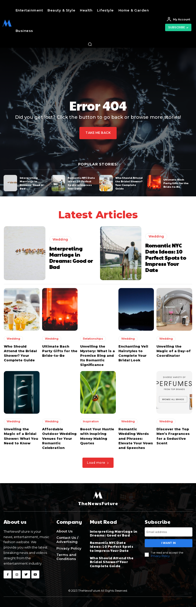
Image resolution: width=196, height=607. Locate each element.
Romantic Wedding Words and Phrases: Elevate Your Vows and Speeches (135, 438)
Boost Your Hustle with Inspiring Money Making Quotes (97, 436)
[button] (90, 44)
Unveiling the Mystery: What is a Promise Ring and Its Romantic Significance (97, 355)
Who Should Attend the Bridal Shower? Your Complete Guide (129, 183)
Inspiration (91, 421)
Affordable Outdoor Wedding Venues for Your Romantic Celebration (59, 438)
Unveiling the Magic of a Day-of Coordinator (173, 350)
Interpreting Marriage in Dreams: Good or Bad (32, 183)
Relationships (93, 338)
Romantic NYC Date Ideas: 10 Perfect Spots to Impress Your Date (81, 183)
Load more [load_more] (98, 463)
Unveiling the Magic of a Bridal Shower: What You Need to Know (21, 436)
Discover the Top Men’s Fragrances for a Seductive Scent (173, 436)
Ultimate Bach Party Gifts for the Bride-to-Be (176, 182)
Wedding (60, 239)
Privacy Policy (160, 555)
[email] (168, 531)
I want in (168, 542)
